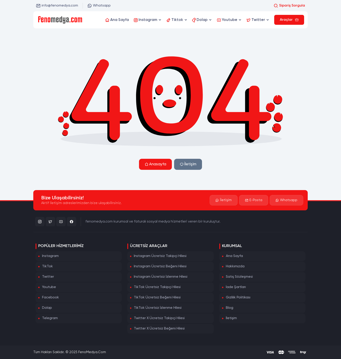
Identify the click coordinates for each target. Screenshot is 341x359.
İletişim (188, 164)
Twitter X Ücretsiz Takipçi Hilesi (159, 318)
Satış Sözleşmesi (239, 277)
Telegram (50, 318)
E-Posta (253, 200)
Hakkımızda (235, 266)
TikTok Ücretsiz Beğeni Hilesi (157, 297)
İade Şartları (236, 287)
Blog (229, 308)
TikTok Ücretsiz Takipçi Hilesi (157, 287)
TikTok (47, 266)
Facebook (50, 297)
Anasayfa (155, 164)
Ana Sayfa (234, 256)
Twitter (48, 277)
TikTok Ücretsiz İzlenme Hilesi (158, 308)
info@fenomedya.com (57, 5)
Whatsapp (99, 5)
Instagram (50, 256)
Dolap (47, 308)
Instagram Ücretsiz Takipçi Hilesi (160, 256)
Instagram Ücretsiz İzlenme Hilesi (160, 277)
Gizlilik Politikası (238, 297)
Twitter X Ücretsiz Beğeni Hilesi (159, 328)
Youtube (49, 287)
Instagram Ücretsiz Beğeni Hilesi (160, 266)
